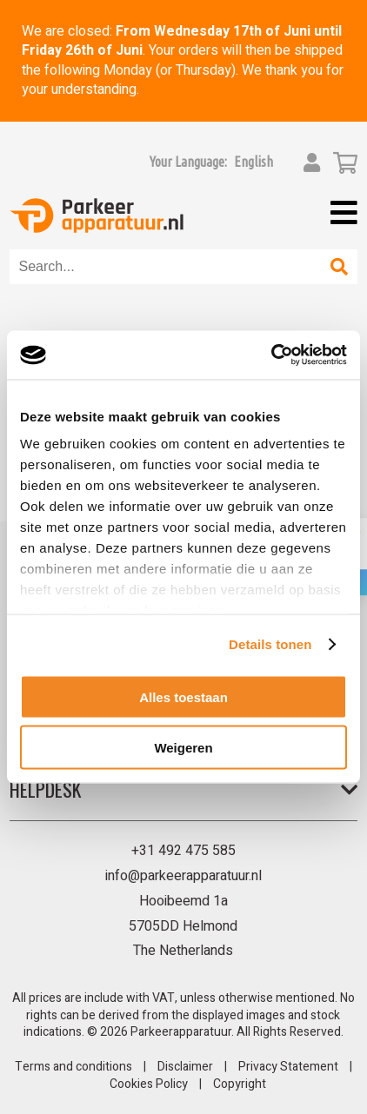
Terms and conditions (73, 1067)
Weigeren (183, 747)
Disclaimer (185, 1067)
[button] (253, 161)
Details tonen (270, 644)
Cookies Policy (149, 1084)
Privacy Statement (288, 1067)
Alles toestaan (183, 696)
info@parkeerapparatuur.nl (183, 875)
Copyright (239, 1084)
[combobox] (166, 266)
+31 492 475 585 (183, 850)
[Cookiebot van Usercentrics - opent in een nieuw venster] (271, 355)
